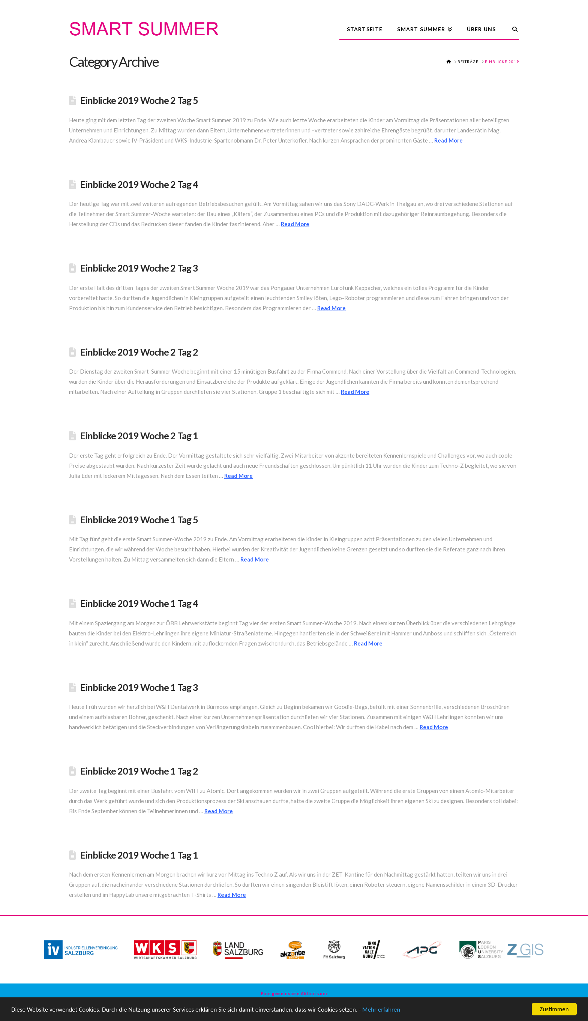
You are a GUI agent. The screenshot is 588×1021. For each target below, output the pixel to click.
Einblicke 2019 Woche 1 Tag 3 (139, 687)
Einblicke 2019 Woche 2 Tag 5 (139, 100)
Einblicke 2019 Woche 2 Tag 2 (139, 351)
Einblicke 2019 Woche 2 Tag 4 (139, 184)
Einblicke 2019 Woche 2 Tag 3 (139, 267)
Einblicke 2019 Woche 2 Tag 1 (139, 435)
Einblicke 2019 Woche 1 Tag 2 (139, 770)
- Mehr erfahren (379, 1010)
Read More (448, 140)
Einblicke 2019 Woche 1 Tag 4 (139, 603)
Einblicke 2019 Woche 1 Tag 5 (139, 519)
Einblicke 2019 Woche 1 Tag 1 (139, 854)
